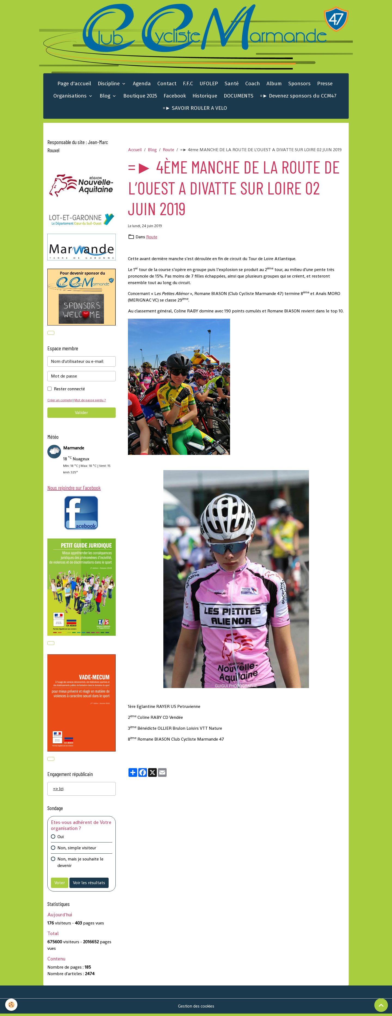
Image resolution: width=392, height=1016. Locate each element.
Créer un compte (60, 401)
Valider (81, 414)
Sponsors (299, 84)
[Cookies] (11, 1005)
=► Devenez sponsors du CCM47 (298, 97)
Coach (252, 84)
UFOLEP (209, 84)
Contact (166, 84)
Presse (325, 84)
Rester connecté (69, 390)
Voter (59, 885)
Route (168, 150)
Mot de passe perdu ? (92, 401)
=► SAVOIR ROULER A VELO (195, 109)
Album (274, 84)
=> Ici (58, 791)
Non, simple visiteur (76, 850)
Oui (60, 839)
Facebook (175, 97)
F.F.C (188, 84)
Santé (232, 84)
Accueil (135, 150)
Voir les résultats (89, 885)
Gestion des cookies (196, 1008)
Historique (204, 97)
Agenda (142, 84)
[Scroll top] (381, 1005)
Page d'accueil (74, 84)
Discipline (109, 84)
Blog (106, 97)
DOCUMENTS (238, 97)
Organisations (70, 97)
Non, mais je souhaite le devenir (80, 864)
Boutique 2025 (140, 97)
